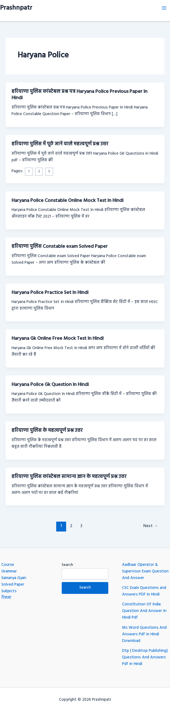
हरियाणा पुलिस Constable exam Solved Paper (60, 247)
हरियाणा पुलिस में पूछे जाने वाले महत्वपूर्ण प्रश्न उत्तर (60, 144)
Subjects (9, 591)
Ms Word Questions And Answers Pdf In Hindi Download (144, 634)
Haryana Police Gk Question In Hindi (50, 385)
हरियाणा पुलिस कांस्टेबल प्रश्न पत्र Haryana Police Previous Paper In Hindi (79, 95)
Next (150, 526)
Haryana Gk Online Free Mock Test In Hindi (58, 339)
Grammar (9, 571)
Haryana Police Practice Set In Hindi (50, 293)
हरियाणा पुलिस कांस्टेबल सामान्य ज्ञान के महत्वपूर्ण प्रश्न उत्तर (69, 477)
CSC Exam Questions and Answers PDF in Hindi (144, 591)
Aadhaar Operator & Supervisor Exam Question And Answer (145, 571)
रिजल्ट (6, 598)
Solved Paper (12, 585)
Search (67, 565)
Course (7, 565)
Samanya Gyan (13, 578)
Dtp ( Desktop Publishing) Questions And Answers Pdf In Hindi (145, 657)
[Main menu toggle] (164, 8)
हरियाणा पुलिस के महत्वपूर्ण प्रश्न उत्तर (47, 431)
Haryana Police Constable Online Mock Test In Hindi (67, 201)
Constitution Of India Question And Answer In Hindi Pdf (144, 611)
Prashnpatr (16, 8)
